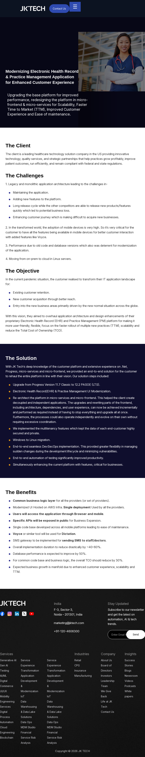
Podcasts (130, 686)
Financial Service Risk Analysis (28, 737)
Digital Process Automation (6, 717)
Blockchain (6, 737)
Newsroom (131, 675)
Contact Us (59, 8)
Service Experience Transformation (30, 665)
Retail (77, 660)
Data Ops (26, 722)
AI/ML (3, 675)
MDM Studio (28, 727)
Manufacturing (83, 675)
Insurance (80, 670)
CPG (77, 665)
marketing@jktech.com (69, 623)
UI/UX (3, 691)
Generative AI (8, 660)
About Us (106, 660)
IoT (23, 696)
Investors (106, 675)
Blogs (128, 670)
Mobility (4, 696)
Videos (129, 680)
